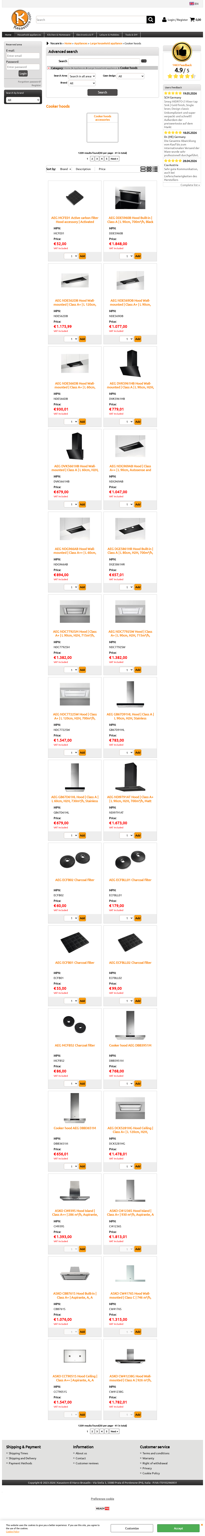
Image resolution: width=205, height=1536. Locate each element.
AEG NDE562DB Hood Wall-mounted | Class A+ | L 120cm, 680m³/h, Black (74, 308)
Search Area (60, 79)
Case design (109, 79)
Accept (178, 1528)
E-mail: (10, 54)
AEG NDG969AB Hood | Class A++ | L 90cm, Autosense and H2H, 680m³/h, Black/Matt (130, 473)
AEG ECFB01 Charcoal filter (74, 966)
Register (36, 89)
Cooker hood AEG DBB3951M (130, 1049)
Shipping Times (18, 1456)
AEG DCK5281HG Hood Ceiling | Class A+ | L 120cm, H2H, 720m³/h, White (130, 1135)
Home (8, 36)
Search (63, 65)
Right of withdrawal (155, 1466)
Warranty (148, 1461)
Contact (81, 1461)
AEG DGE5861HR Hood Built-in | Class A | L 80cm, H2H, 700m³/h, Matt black (130, 556)
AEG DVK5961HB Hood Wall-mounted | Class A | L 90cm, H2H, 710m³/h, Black (130, 391)
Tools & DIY (130, 36)
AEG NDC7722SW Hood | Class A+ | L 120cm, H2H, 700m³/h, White (75, 721)
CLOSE (202, 1524)
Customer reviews (87, 1466)
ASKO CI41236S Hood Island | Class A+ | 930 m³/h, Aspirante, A (130, 1216)
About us (81, 1456)
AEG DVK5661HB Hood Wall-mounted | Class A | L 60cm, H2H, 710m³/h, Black (74, 473)
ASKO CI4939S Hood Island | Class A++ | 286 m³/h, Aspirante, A (75, 1218)
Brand (63, 86)
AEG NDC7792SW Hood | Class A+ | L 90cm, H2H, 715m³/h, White (130, 639)
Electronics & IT (83, 36)
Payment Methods (20, 1466)
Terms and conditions (156, 1456)
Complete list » (190, 189)
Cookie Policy (12, 1531)
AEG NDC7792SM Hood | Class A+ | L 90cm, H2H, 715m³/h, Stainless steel (74, 639)
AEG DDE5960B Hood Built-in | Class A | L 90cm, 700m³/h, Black (130, 223)
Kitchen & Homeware (58, 36)
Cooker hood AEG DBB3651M (75, 1131)
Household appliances (29, 36)
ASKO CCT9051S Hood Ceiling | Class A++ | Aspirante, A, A (75, 1381)
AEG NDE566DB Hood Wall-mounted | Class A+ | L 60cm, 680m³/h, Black (74, 391)
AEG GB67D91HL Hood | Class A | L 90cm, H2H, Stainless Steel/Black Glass (130, 721)
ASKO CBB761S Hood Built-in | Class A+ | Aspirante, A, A (74, 1299)
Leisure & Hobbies (108, 36)
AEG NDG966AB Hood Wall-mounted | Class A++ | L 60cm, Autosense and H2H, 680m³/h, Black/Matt (74, 558)
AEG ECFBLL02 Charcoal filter (130, 966)
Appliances (79, 72)
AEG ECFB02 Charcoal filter (74, 883)
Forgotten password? (29, 85)
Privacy (147, 1471)
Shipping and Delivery (22, 1461)
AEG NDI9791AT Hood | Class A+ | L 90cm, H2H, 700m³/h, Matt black (130, 804)
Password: (12, 65)
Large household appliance (102, 72)
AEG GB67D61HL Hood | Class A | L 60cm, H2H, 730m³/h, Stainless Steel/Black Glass (74, 804)
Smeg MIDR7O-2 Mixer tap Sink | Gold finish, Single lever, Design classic (181, 108)
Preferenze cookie (102, 1502)
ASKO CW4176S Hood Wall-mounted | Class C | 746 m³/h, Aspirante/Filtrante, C (130, 1301)
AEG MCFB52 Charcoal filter (75, 1049)
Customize (132, 1528)
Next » (114, 162)
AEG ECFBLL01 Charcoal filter (130, 883)
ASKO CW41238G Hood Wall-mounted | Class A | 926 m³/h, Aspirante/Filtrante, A (130, 1383)
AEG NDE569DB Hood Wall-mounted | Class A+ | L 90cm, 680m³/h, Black (130, 308)
